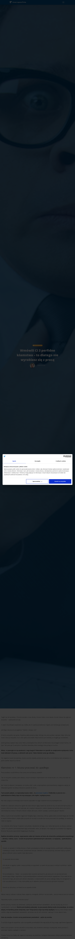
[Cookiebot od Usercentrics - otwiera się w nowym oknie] (64, 456)
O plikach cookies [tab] (61, 461)
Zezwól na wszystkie (60, 481)
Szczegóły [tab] (37, 461)
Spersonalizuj (37, 481)
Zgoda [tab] (14, 461)
